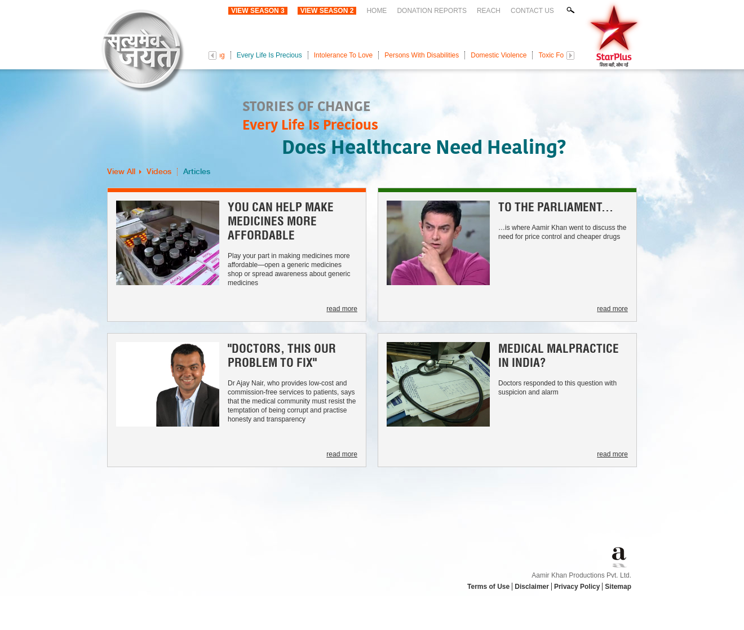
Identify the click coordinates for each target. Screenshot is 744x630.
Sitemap (618, 587)
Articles (196, 172)
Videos (159, 172)
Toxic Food (554, 55)
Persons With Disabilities (421, 55)
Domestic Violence (498, 55)
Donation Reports (432, 11)
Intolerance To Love (343, 55)
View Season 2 (327, 11)
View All (121, 172)
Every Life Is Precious (269, 55)
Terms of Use (488, 587)
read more (341, 309)
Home (376, 11)
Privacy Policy (577, 587)
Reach (489, 11)
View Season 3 (258, 11)
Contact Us (532, 11)
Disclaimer (532, 587)
